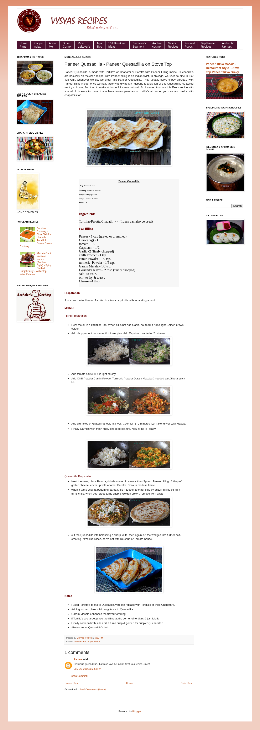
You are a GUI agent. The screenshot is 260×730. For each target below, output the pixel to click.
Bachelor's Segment (139, 45)
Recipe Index (38, 45)
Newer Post (72, 683)
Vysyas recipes (84, 637)
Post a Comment (79, 676)
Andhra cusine (157, 45)
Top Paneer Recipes (208, 45)
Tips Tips (99, 45)
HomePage (23, 45)
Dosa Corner (67, 45)
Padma (78, 659)
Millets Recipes (173, 45)
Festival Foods (190, 45)
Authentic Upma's (228, 45)
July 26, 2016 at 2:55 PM (87, 668)
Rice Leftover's (84, 45)
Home (129, 683)
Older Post (186, 683)
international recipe (83, 641)
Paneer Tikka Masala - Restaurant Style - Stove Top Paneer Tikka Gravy (222, 68)
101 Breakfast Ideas (117, 45)
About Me (53, 45)
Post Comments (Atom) (93, 689)
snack (97, 641)
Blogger (136, 711)
